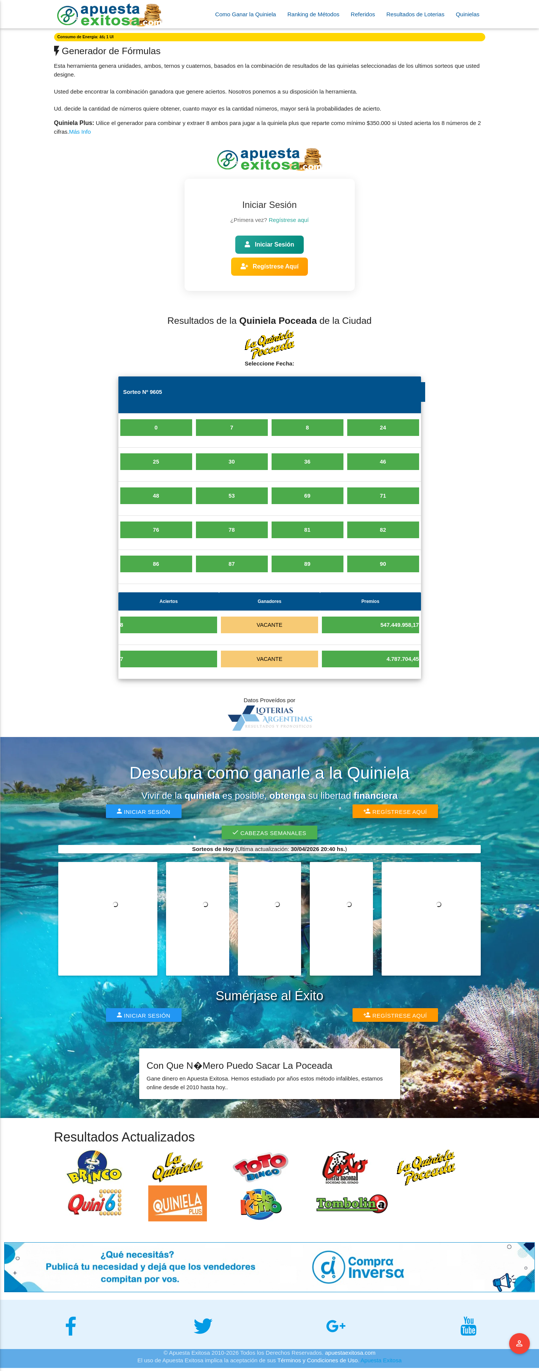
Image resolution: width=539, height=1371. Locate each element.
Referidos (363, 14)
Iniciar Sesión (269, 244)
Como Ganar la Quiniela (245, 14)
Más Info (80, 131)
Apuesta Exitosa (380, 1363)
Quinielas (468, 14)
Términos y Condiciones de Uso (317, 1363)
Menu (519, 1343)
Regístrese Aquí (270, 266)
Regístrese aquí (289, 220)
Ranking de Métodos (313, 14)
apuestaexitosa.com (350, 1355)
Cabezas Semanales (269, 835)
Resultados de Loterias (415, 14)
